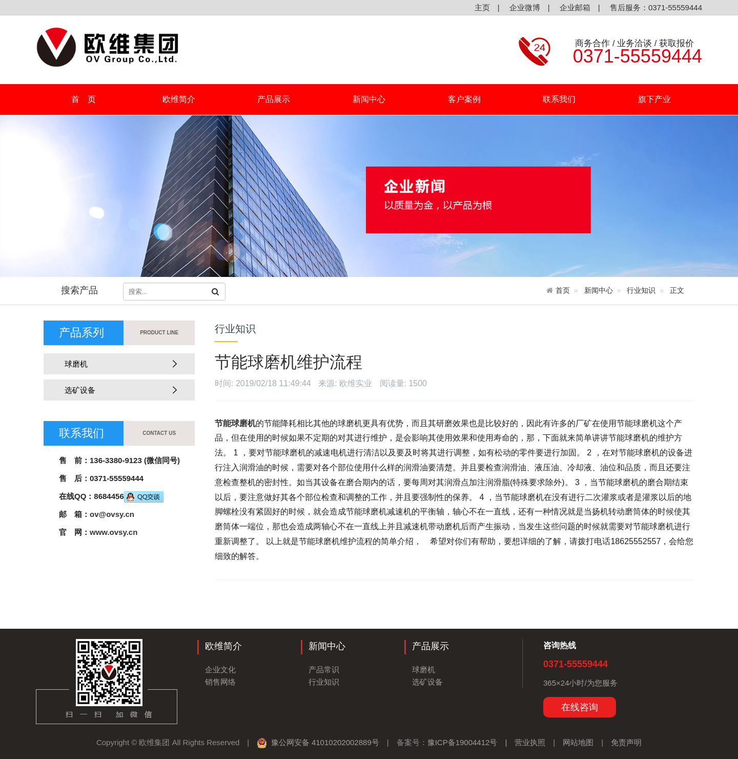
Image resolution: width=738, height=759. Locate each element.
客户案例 (464, 99)
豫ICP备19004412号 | (471, 742)
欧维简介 (182, 99)
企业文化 (220, 669)
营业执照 (530, 742)
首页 (563, 290)
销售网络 (220, 681)
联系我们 (559, 99)
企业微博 (523, 7)
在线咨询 (579, 707)
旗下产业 (658, 99)
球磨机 (118, 363)
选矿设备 (118, 390)
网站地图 (578, 742)
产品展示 (277, 99)
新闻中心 (373, 99)
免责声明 (626, 742)
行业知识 (641, 290)
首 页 (83, 99)
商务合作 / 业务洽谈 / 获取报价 (633, 43)
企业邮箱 (574, 7)
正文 (677, 290)
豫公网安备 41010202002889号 (318, 742)
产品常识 (324, 669)
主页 (480, 7)
